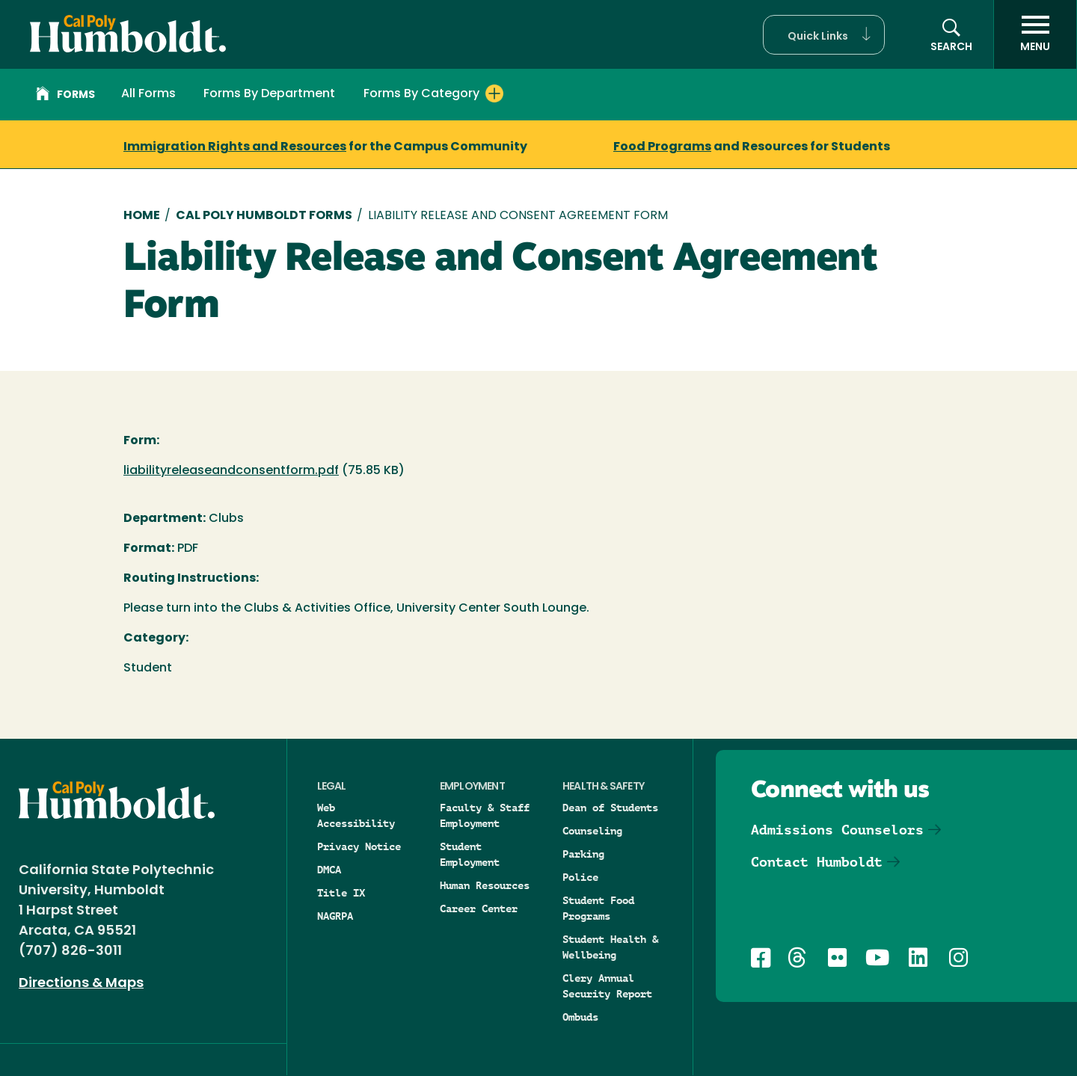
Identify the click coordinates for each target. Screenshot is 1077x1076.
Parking (583, 854)
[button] (824, 35)
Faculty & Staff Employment (485, 815)
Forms (65, 95)
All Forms (148, 94)
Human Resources (485, 885)
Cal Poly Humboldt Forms (264, 216)
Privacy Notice (359, 846)
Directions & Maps (81, 984)
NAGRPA (335, 916)
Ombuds (580, 1017)
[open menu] (1035, 34)
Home (141, 216)
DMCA (329, 870)
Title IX (341, 893)
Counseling (592, 831)
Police (580, 877)
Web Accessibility (356, 815)
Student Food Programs (598, 908)
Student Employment (470, 854)
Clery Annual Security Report (607, 986)
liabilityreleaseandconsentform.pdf (231, 471)
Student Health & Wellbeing (610, 947)
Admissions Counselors (837, 829)
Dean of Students (610, 808)
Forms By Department (269, 94)
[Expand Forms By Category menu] (494, 93)
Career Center (479, 908)
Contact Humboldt (817, 862)
